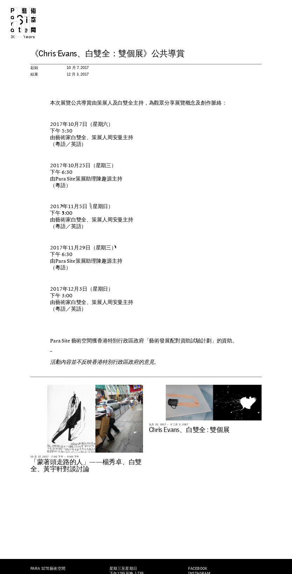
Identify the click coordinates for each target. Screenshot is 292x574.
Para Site (29, 23)
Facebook (197, 568)
